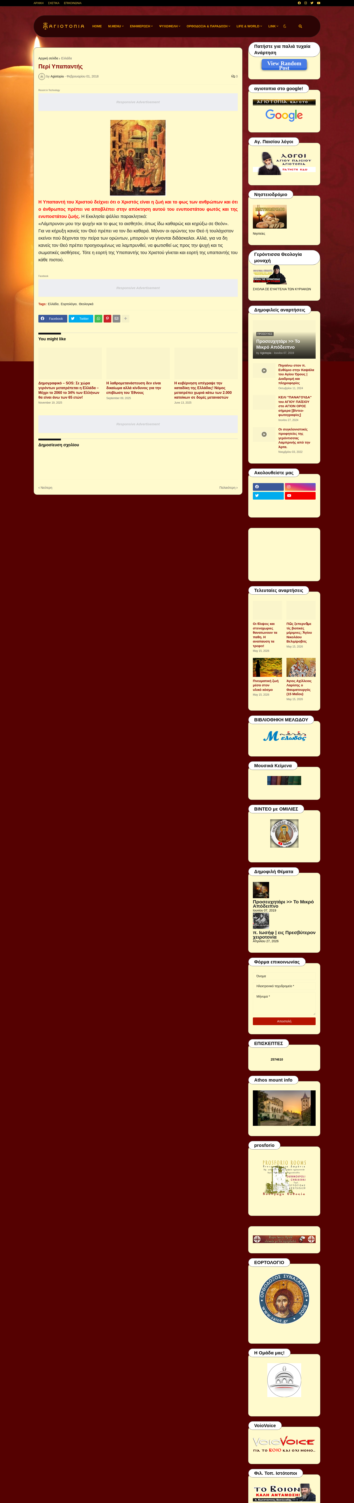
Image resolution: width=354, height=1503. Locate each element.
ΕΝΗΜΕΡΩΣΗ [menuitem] (140, 26)
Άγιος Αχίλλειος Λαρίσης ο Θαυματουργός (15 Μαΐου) (299, 687)
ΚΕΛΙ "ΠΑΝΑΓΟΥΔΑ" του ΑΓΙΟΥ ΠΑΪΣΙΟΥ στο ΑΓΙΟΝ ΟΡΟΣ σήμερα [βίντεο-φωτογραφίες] (295, 406)
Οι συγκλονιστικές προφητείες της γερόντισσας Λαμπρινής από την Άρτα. (294, 438)
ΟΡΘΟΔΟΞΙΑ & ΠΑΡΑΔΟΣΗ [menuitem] (207, 26)
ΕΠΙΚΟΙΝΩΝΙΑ (73, 3)
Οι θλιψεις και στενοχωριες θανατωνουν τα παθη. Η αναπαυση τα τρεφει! (265, 635)
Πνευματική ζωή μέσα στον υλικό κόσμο (266, 685)
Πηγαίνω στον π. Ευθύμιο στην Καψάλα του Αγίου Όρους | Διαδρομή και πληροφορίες (296, 374)
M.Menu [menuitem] (114, 26)
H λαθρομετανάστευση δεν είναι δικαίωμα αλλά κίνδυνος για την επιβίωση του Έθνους (133, 388)
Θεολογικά (86, 304)
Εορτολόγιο (69, 304)
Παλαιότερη (227, 487)
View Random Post (284, 64)
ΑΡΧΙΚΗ (39, 3)
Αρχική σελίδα (48, 58)
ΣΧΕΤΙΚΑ (53, 3)
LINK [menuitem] (272, 26)
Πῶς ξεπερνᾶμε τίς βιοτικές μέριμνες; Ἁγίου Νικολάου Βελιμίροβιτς (299, 632)
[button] (285, 26)
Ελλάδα (66, 58)
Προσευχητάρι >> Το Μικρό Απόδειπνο (278, 344)
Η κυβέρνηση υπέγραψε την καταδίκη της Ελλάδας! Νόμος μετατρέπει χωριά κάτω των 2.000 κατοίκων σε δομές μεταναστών (203, 390)
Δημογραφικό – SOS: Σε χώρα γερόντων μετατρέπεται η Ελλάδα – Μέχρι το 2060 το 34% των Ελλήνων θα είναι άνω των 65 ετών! (68, 390)
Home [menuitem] (97, 26)
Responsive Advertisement (138, 102)
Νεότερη (46, 487)
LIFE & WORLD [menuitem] (248, 26)
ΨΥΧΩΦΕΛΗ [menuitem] (168, 26)
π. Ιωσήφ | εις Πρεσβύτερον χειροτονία (284, 935)
